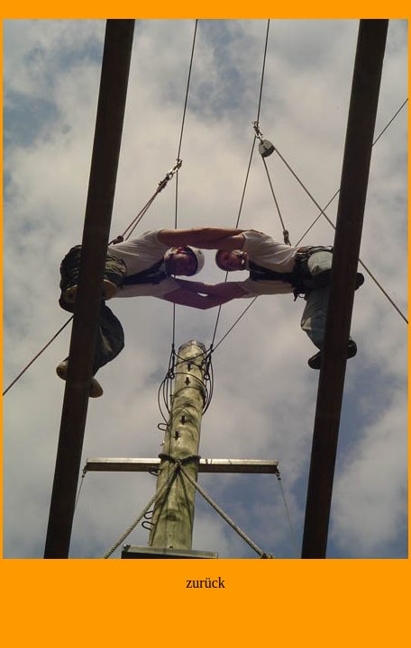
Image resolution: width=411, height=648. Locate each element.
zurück (205, 582)
